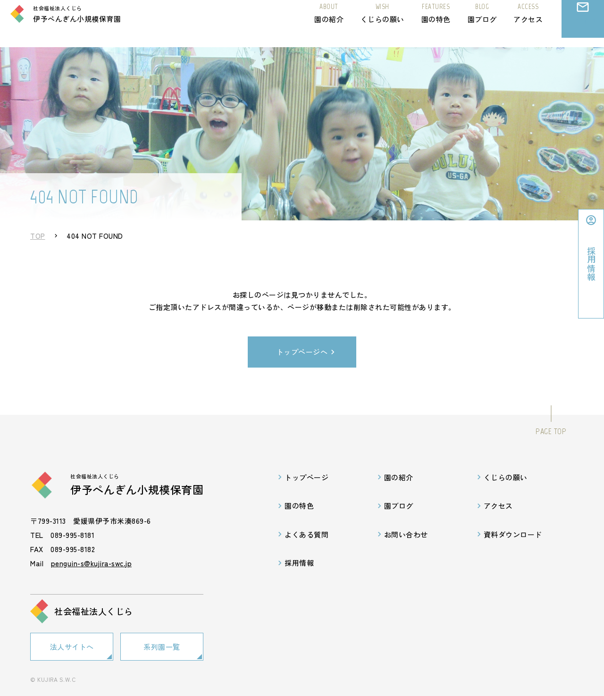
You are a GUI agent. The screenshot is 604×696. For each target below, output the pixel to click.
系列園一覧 (161, 645)
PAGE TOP (551, 431)
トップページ (306, 477)
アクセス (528, 22)
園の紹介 (329, 22)
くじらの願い (382, 22)
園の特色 (436, 22)
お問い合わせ (583, 30)
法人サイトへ (72, 645)
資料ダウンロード (513, 534)
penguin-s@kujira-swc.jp (91, 563)
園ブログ (482, 22)
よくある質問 (306, 534)
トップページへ (302, 352)
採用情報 (299, 563)
